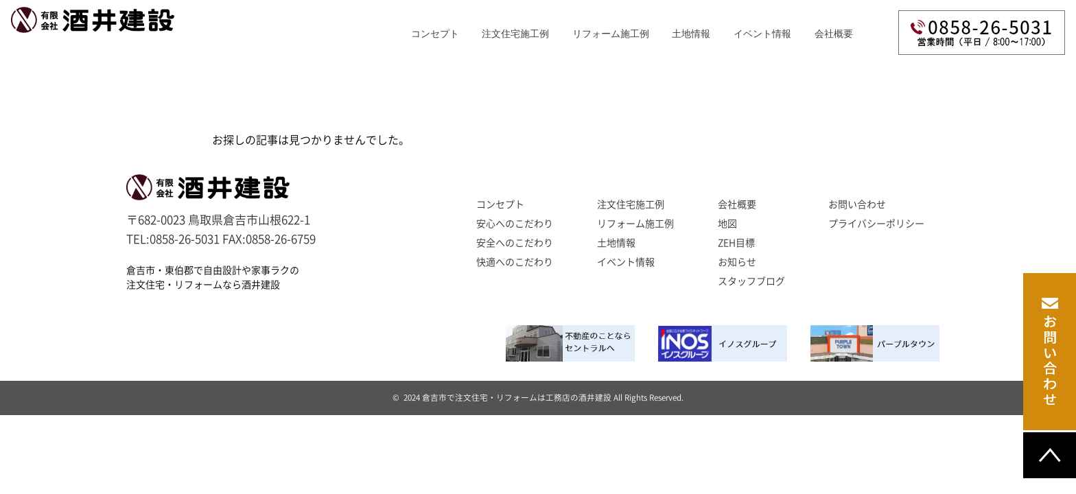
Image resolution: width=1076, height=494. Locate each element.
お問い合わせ (857, 204)
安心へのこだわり (514, 223)
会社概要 (834, 33)
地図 (727, 223)
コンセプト (435, 33)
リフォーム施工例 (610, 33)
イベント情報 (762, 33)
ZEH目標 (736, 243)
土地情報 (616, 243)
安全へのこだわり (514, 243)
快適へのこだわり (514, 262)
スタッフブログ (751, 281)
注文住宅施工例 (515, 33)
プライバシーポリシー (876, 223)
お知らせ (737, 262)
